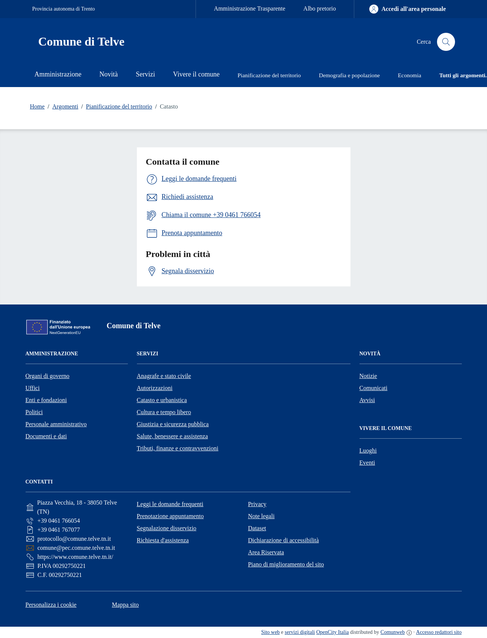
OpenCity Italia (332, 632)
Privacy (257, 504)
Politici (34, 412)
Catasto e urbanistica (162, 400)
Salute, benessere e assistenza (172, 436)
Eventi (367, 462)
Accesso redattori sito (438, 632)
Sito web (270, 632)
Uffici (33, 388)
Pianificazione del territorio (115, 106)
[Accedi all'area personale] (407, 9)
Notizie (368, 376)
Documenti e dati (46, 436)
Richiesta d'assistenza (162, 540)
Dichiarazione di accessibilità (283, 540)
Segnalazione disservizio (166, 528)
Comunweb (393, 632)
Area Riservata (266, 552)
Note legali (261, 516)
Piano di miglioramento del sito (286, 564)
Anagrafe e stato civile (164, 376)
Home (37, 106)
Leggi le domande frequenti (170, 504)
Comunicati (374, 388)
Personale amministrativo (56, 424)
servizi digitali (300, 632)
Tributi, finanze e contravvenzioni (177, 448)
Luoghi (368, 450)
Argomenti (61, 106)
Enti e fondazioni (46, 400)
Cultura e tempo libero (164, 412)
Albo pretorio (319, 8)
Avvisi (367, 400)
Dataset (257, 528)
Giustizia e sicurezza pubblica (173, 424)
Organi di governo (48, 376)
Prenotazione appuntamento (170, 516)
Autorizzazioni (155, 388)
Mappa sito (125, 604)
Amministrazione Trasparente (249, 8)
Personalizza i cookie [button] (51, 604)
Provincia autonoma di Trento (63, 9)
